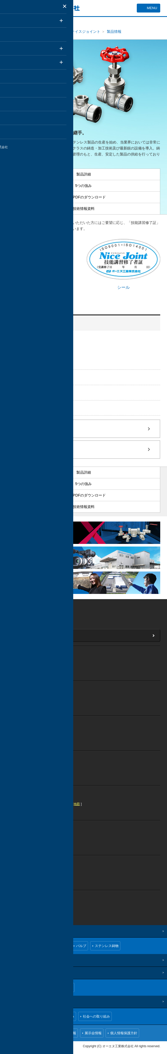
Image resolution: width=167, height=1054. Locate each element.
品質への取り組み (25, 1016)
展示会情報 (93, 1033)
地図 (50, 612)
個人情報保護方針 (123, 1033)
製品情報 (114, 31)
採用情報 (69, 1033)
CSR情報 (11, 1001)
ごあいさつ (19, 987)
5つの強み (27, 351)
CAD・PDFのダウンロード (40, 357)
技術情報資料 (30, 362)
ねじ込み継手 (27, 377)
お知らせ (18, 1033)
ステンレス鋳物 (29, 407)
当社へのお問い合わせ (31, 635)
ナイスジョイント (85, 31)
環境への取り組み (60, 1016)
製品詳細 (26, 346)
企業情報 (11, 972)
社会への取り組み (96, 1016)
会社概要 (44, 987)
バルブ (21, 392)
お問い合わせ (44, 1033)
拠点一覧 (66, 987)
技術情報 (11, 960)
